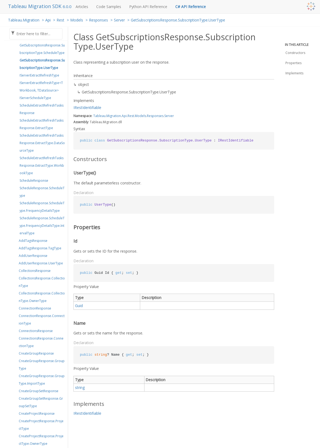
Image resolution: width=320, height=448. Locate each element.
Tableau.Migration (23, 20)
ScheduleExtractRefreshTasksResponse (42, 109)
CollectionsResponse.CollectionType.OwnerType (42, 297)
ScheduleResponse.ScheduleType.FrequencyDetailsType (42, 207)
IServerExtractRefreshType (39, 75)
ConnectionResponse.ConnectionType (42, 320)
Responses (98, 20)
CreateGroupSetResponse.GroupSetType (41, 402)
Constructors (295, 52)
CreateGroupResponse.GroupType (42, 365)
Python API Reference (148, 6)
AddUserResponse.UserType (41, 263)
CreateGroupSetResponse (38, 391)
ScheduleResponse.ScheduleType (42, 192)
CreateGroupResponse (36, 353)
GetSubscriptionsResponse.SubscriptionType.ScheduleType (42, 49)
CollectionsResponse (35, 270)
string (80, 387)
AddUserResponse (33, 255)
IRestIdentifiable (87, 107)
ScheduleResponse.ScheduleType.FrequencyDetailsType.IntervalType (42, 225)
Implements (294, 73)
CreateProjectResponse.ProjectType (41, 425)
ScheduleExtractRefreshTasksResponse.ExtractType (42, 124)
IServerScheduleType (35, 98)
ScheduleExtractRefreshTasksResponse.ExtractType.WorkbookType (42, 165)
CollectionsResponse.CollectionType (42, 282)
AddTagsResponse (33, 240)
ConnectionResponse (35, 308)
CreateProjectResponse (37, 413)
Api (48, 20)
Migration (113, 116)
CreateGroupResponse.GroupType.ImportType (42, 380)
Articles (82, 6)
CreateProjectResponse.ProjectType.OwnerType (41, 440)
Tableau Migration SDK (35, 6)
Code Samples (108, 6)
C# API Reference (190, 6)
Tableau (99, 116)
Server (119, 20)
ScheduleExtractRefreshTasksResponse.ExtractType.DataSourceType (42, 143)
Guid (79, 305)
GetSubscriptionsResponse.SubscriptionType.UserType (178, 20)
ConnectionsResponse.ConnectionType (41, 342)
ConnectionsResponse (36, 331)
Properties (293, 63)
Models (76, 20)
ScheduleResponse (34, 180)
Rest (60, 20)
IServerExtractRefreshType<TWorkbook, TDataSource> (41, 87)
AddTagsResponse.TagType (40, 248)
